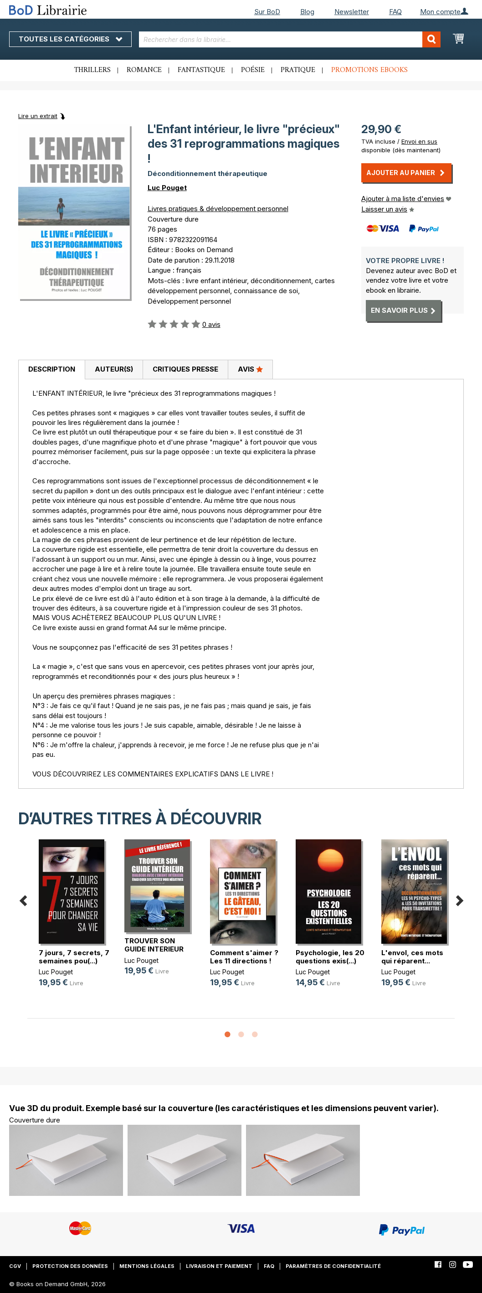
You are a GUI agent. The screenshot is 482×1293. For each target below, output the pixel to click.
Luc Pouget (167, 187)
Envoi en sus (419, 141)
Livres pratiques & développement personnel (218, 208)
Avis (250, 369)
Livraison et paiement (219, 1266)
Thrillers (92, 70)
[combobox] (290, 39)
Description (51, 369)
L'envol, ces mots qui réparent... (412, 956)
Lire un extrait (37, 115)
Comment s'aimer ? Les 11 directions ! (244, 956)
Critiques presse (185, 369)
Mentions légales (146, 1266)
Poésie (253, 70)
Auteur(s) (114, 369)
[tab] (51, 370)
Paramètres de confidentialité (333, 1266)
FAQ (395, 11)
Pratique (298, 70)
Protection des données (70, 1266)
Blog (307, 11)
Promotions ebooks (369, 70)
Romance (144, 70)
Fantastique (201, 70)
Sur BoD (267, 11)
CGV (15, 1266)
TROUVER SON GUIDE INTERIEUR (154, 944)
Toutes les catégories (70, 39)
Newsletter (351, 11)
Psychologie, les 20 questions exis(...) (330, 956)
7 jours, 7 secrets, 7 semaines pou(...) (74, 956)
